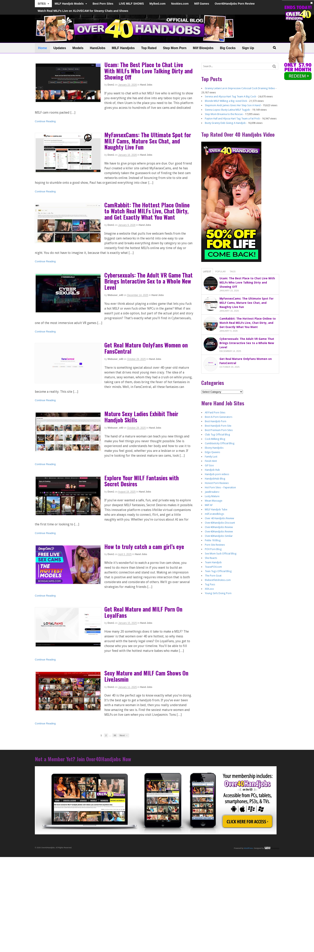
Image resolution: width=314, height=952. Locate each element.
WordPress (248, 848)
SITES (42, 3)
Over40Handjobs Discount (220, 522)
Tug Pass (210, 584)
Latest (207, 271)
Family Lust (211, 456)
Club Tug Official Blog (217, 434)
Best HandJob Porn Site (218, 425)
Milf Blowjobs (203, 48)
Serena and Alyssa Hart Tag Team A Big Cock (230, 96)
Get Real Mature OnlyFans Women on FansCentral (146, 348)
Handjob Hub (212, 469)
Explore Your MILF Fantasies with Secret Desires (141, 481)
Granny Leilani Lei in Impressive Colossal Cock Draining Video (240, 88)
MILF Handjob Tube (216, 509)
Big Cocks (227, 48)
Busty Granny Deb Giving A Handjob (225, 122)
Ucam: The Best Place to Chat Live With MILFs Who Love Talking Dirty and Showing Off (148, 71)
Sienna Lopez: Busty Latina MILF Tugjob (227, 109)
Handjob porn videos (217, 474)
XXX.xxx (209, 588)
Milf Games (201, 3)
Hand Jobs (146, 84)
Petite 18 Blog (213, 540)
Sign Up (248, 48)
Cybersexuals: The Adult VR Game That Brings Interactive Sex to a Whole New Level (148, 281)
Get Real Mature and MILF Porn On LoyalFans (143, 612)
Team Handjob (213, 562)
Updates (59, 48)
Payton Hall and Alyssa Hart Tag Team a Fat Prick (232, 118)
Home (42, 48)
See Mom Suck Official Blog (221, 553)
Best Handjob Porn (215, 421)
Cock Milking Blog (215, 438)
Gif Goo (209, 465)
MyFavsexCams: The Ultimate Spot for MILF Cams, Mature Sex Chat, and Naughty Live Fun (147, 141)
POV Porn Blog (213, 549)
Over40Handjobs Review (219, 527)
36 (115, 735)
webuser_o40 (115, 295)
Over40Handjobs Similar (219, 535)
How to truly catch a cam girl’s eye (144, 546)
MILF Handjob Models (69, 3)
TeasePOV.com (213, 566)
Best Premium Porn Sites (219, 430)
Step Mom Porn (174, 48)
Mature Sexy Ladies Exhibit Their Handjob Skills (141, 417)
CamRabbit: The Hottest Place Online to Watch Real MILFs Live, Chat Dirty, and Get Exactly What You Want (147, 211)
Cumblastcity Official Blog (219, 443)
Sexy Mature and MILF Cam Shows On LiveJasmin (146, 676)
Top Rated (149, 48)
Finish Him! (211, 460)
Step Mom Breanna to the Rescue (224, 114)
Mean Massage (213, 500)
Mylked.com (157, 3)
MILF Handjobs (123, 48)
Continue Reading (45, 121)
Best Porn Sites (103, 3)
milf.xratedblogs (214, 513)
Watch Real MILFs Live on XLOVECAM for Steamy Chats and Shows (83, 10)
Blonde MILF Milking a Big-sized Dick (226, 100)
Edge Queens (212, 452)
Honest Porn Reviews (217, 483)
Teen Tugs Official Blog (218, 571)
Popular (220, 271)
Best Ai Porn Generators (218, 416)
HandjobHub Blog (215, 478)
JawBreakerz (212, 491)
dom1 (111, 84)
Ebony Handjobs (214, 447)
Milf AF (209, 505)
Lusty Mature (212, 496)
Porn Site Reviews (215, 544)
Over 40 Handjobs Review (219, 518)
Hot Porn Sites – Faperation (220, 487)
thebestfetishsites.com (218, 579)
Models (78, 48)
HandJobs (97, 48)
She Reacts (211, 557)
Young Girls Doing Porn (218, 593)
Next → (124, 735)
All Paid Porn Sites (215, 412)
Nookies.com (179, 3)
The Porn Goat (213, 575)
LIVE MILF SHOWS (131, 3)
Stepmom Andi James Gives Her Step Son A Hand (233, 105)
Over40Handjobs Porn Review (235, 3)
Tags (232, 271)
